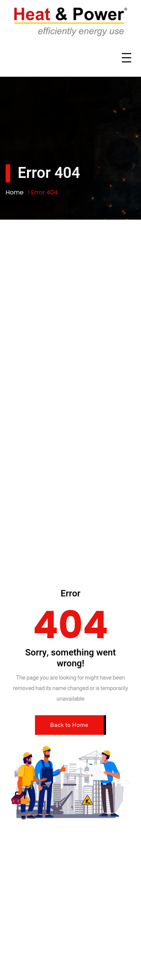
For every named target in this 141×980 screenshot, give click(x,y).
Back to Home (69, 725)
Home (15, 192)
